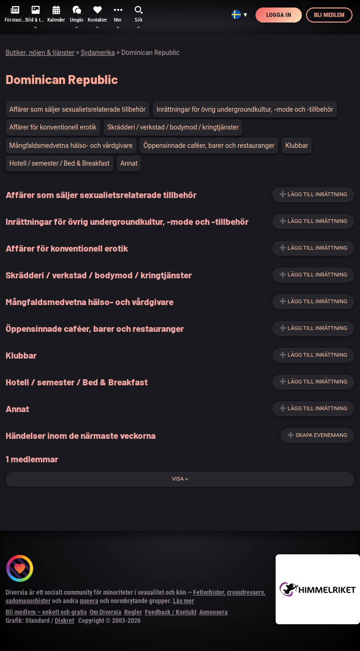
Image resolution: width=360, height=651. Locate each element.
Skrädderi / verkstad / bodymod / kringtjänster (173, 127)
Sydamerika (98, 52)
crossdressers (245, 592)
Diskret (64, 620)
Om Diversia (105, 612)
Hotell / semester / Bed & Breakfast (59, 163)
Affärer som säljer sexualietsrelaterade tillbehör (77, 109)
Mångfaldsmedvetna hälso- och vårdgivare (71, 145)
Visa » (180, 478)
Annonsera (213, 612)
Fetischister (208, 592)
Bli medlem (329, 14)
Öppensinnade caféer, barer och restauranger (209, 145)
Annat (128, 163)
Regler (133, 612)
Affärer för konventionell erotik (53, 127)
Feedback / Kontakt (170, 612)
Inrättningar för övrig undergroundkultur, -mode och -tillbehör (245, 109)
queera (89, 601)
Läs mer (183, 601)
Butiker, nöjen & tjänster (40, 52)
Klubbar (296, 145)
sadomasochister (28, 601)
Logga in (278, 14)
